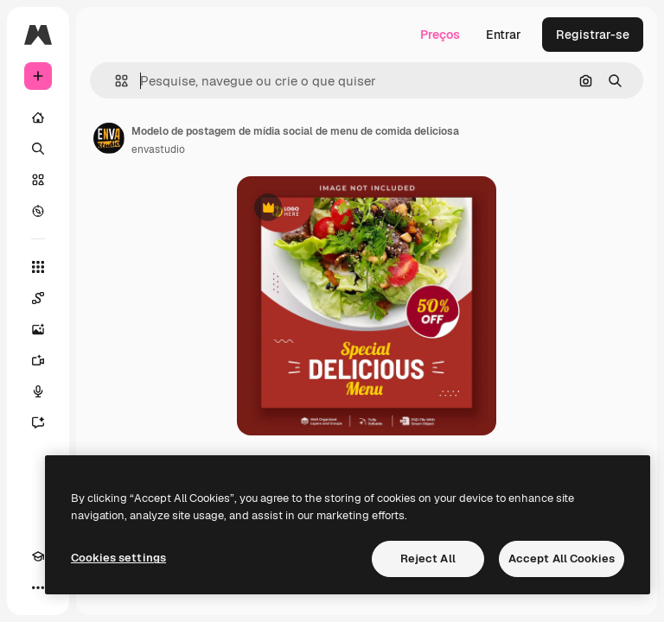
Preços (440, 34)
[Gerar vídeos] (38, 360)
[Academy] (38, 556)
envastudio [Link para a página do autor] (158, 149)
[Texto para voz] (38, 391)
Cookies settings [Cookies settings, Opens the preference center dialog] (118, 557)
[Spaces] (38, 298)
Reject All (428, 558)
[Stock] (38, 180)
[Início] (38, 117)
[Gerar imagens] (38, 329)
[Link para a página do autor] (108, 138)
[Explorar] (38, 211)
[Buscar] (38, 148)
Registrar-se (592, 34)
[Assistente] (38, 422)
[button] (114, 80)
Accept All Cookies (561, 558)
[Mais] (38, 587)
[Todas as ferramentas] (38, 267)
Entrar (503, 34)
